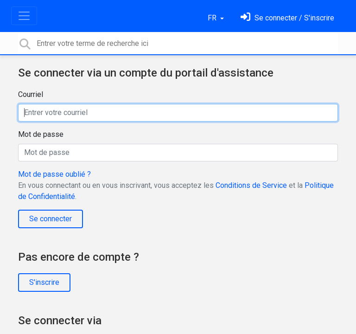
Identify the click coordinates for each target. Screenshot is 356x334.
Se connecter (50, 218)
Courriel (30, 94)
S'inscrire (44, 282)
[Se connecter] (287, 17)
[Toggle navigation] (24, 15)
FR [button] (213, 17)
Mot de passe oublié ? (54, 174)
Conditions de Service (251, 185)
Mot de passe (41, 134)
